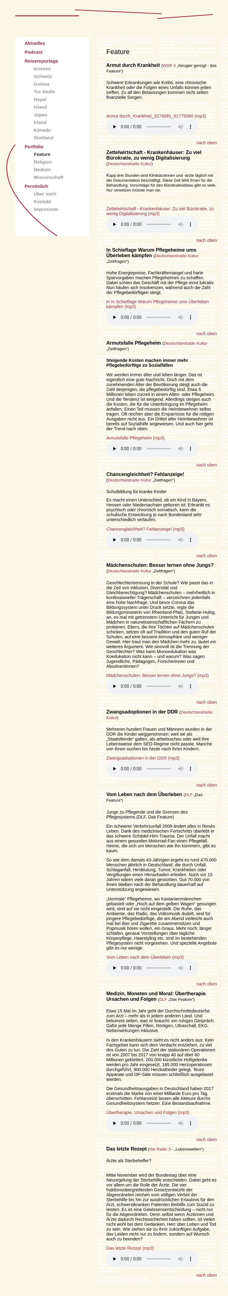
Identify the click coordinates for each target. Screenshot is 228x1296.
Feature (42, 154)
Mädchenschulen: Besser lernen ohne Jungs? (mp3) (157, 675)
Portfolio (34, 146)
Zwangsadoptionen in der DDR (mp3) (142, 758)
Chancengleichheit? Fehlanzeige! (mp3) (145, 529)
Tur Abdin (44, 91)
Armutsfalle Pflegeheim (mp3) (135, 437)
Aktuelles (35, 43)
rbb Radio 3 (160, 1149)
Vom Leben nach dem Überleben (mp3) (145, 957)
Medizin (42, 169)
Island (40, 107)
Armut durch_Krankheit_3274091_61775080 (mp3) (156, 116)
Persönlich (36, 186)
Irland (40, 122)
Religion (43, 161)
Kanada (42, 130)
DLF (189, 794)
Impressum (46, 209)
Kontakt (42, 201)
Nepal (40, 99)
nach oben (206, 142)
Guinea (41, 84)
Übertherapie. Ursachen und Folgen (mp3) (147, 1112)
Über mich (45, 193)
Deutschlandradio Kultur (129, 163)
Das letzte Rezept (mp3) (130, 1248)
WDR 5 (169, 65)
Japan (40, 114)
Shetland (43, 137)
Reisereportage (41, 61)
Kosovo (42, 68)
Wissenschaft (49, 177)
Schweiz (43, 76)
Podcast (33, 52)
